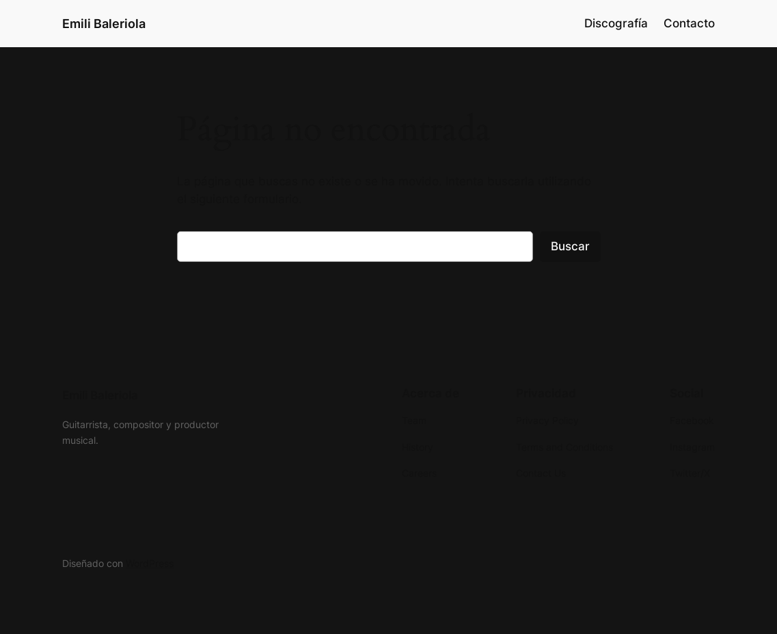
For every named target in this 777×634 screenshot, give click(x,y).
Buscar (570, 246)
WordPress (150, 563)
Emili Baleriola (104, 23)
